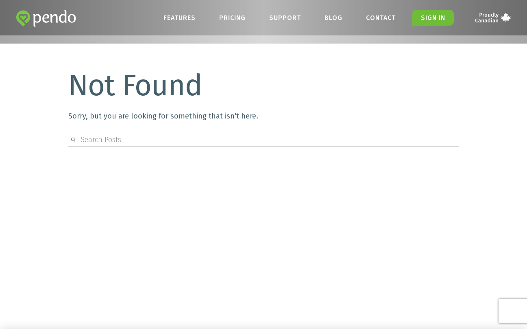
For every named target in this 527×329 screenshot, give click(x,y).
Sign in (433, 18)
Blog (333, 18)
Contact (381, 18)
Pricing (232, 18)
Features (179, 18)
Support (285, 18)
